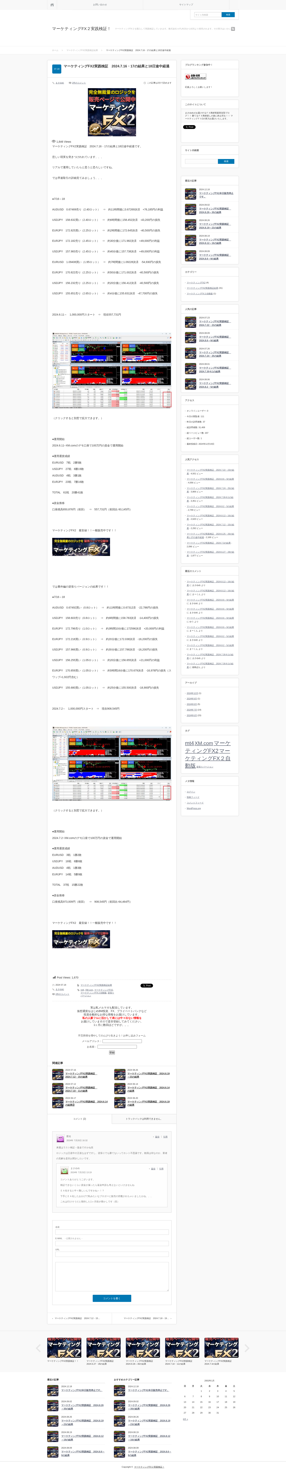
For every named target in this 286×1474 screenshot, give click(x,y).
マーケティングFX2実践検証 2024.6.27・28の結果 (101, 1362)
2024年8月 (192, 704)
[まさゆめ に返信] (154, 1169)
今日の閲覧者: (194, 416)
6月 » (185, 1419)
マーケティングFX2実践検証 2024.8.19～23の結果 (148, 1075)
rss (233, 29)
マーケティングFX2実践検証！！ (63, 1361)
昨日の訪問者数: (195, 422)
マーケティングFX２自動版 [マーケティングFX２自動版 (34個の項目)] (208, 758)
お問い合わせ (100, 4)
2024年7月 (192, 710)
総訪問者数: (193, 427)
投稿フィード (193, 797)
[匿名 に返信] (158, 1137)
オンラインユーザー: (197, 411)
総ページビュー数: (196, 433)
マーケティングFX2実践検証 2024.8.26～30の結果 (215, 210)
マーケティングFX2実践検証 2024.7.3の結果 (209, 543)
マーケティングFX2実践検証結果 (96, 985)
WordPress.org (194, 808)
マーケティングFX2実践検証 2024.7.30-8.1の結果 (215, 370)
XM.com (89, 990)
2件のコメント (79, 83)
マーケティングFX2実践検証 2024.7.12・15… (77, 1318)
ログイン (191, 792)
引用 (165, 1137)
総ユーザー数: (194, 438)
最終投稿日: (193, 444)
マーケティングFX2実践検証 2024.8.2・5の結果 (215, 385)
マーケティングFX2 (103, 990)
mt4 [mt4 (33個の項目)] (189, 743)
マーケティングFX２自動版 (94, 993)
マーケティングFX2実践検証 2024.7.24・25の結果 (215, 354)
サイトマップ (186, 4)
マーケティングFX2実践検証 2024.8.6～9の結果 (215, 257)
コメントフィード (195, 803)
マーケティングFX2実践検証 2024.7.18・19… (146, 1318)
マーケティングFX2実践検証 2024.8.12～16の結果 (215, 241)
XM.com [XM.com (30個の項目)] (204, 743)
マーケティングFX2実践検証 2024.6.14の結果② (86, 1103)
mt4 (82, 990)
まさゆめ (60, 83)
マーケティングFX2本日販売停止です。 (216, 195)
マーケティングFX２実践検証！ (81, 28)
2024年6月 (192, 715)
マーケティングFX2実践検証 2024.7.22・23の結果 (215, 323)
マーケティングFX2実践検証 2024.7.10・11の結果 (81, 1089)
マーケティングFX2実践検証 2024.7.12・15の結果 (81, 1075)
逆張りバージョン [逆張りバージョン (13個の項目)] (204, 767)
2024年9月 (192, 698)
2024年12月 (192, 693)
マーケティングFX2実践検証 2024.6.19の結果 (148, 1103)
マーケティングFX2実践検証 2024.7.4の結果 (219, 1362)
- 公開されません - (68, 1238)
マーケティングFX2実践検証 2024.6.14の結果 (148, 1089)
